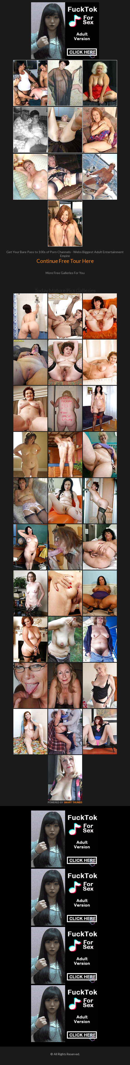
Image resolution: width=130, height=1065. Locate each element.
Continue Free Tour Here (65, 261)
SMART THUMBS (73, 802)
